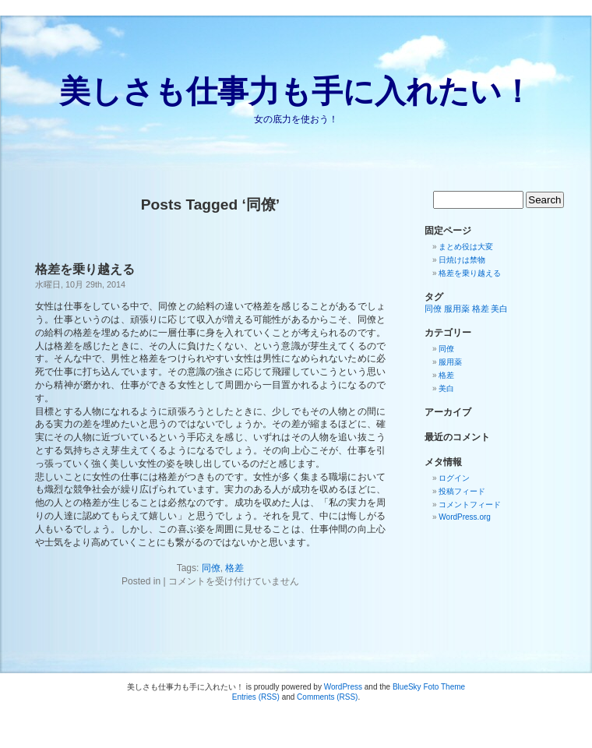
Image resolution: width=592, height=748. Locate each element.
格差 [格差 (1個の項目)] (480, 308)
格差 (234, 568)
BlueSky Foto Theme (429, 687)
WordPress (343, 687)
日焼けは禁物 (462, 260)
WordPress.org (465, 517)
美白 (446, 388)
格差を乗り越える (85, 269)
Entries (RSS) (256, 697)
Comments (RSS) (327, 697)
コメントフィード (470, 504)
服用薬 (450, 362)
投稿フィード (462, 491)
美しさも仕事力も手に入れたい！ (296, 91)
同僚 (211, 568)
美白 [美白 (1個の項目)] (499, 308)
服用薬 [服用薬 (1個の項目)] (457, 308)
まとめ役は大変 (466, 246)
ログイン (454, 478)
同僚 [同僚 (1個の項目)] (433, 308)
